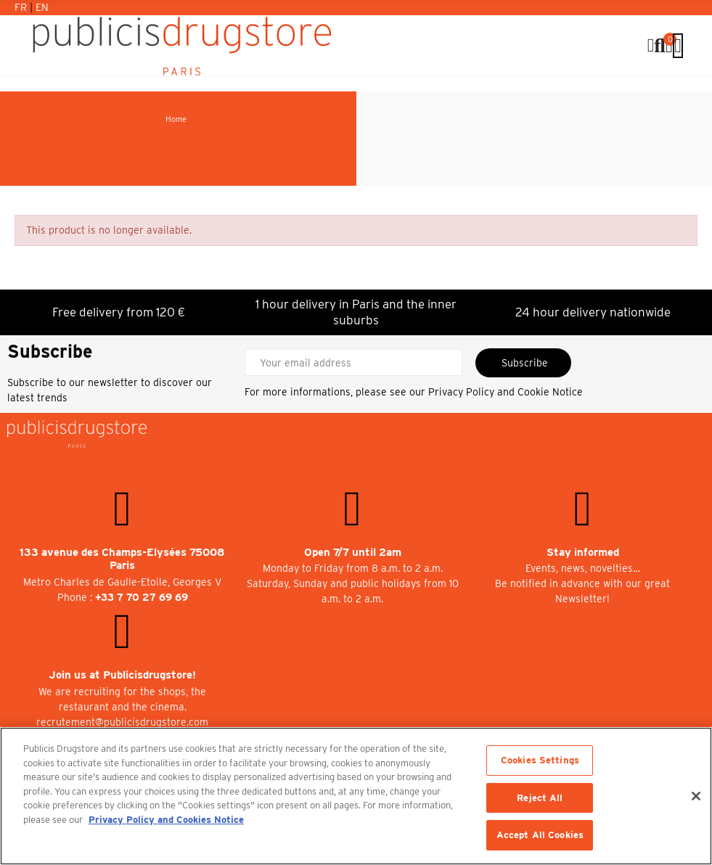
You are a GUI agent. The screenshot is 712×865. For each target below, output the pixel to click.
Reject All (539, 797)
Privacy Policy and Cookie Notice (505, 392)
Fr (22, 7)
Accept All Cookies (540, 834)
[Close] (696, 796)
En (42, 7)
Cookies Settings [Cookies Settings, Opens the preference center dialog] (540, 760)
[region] (356, 796)
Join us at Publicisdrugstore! (122, 674)
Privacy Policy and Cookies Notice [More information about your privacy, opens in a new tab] (166, 819)
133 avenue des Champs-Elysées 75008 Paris (122, 559)
